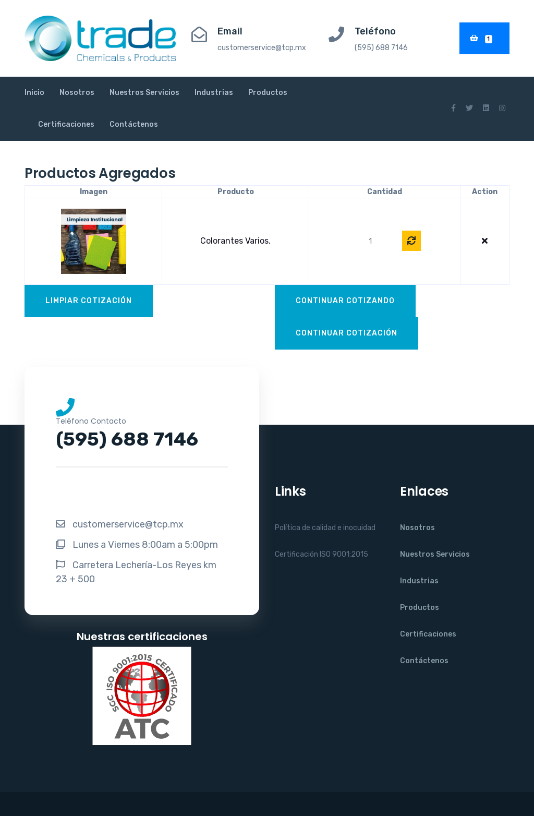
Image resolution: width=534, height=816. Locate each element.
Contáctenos (134, 124)
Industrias (214, 92)
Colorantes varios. (235, 241)
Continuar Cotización (346, 333)
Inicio (34, 92)
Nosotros (76, 92)
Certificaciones (66, 124)
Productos (267, 92)
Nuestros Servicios (144, 92)
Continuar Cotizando (345, 300)
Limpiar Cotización (88, 300)
